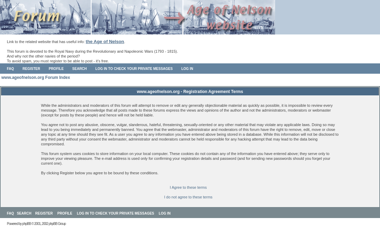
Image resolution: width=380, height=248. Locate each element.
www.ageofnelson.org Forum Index (35, 77)
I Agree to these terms (188, 187)
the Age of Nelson (105, 41)
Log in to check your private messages (134, 69)
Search (79, 69)
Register (31, 69)
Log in (187, 69)
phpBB (26, 224)
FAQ (10, 69)
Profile (56, 69)
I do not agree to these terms (188, 197)
